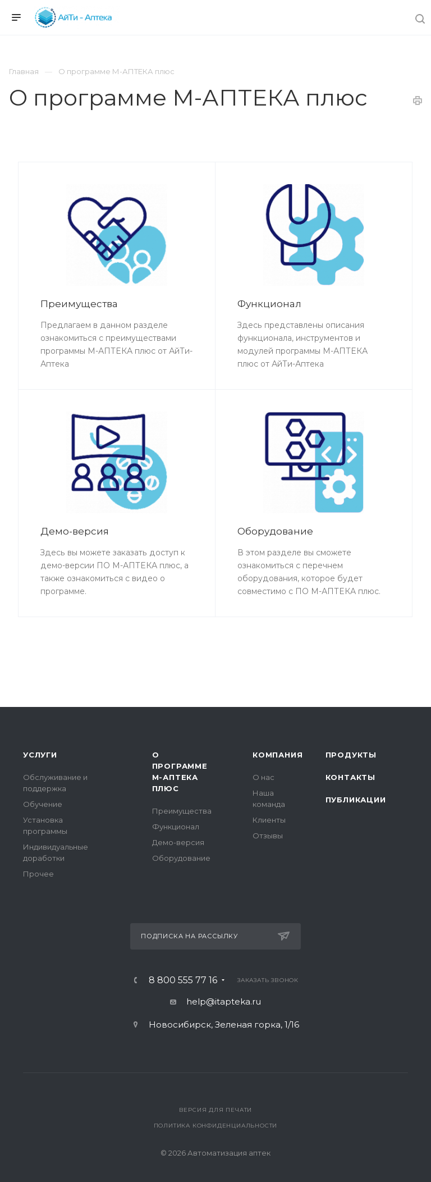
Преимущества (79, 303)
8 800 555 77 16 (183, 980)
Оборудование (275, 531)
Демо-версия (74, 531)
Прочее (38, 873)
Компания (277, 754)
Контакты (350, 777)
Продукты (351, 754)
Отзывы (268, 835)
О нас (263, 777)
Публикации (355, 799)
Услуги (40, 754)
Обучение (42, 804)
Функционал (269, 303)
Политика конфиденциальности (216, 1125)
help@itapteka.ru (223, 1001)
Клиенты (269, 819)
